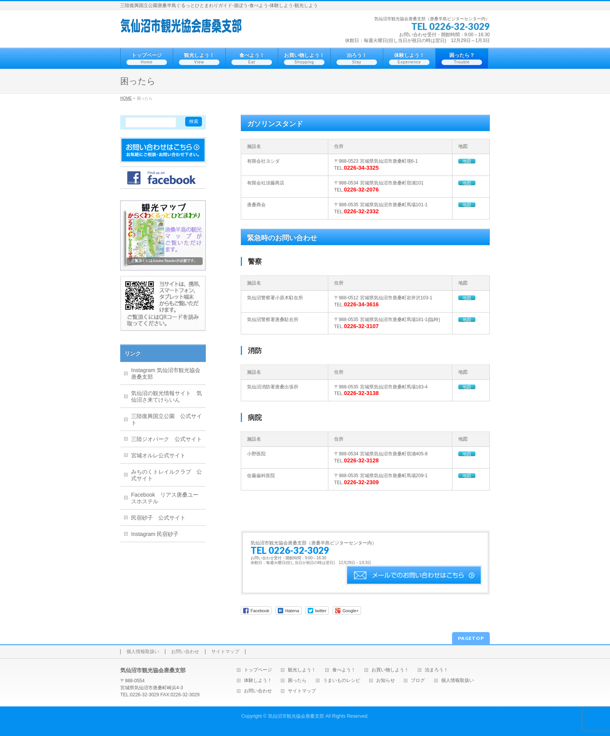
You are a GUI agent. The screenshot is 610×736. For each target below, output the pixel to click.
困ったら (297, 680)
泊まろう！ (436, 670)
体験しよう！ (258, 680)
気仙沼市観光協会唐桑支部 (296, 716)
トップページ (258, 670)
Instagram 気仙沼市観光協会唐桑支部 (165, 373)
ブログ (418, 680)
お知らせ (385, 680)
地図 (467, 161)
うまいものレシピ (341, 680)
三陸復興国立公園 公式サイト (166, 419)
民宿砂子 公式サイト (158, 518)
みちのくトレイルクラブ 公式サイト (166, 475)
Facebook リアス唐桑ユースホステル (164, 498)
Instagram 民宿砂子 (155, 534)
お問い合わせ (185, 651)
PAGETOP (471, 638)
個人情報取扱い (142, 651)
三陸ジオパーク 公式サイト (166, 439)
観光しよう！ (302, 670)
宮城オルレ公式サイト (158, 455)
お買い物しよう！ (390, 670)
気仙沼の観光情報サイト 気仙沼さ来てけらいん (166, 396)
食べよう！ (344, 670)
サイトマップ (225, 651)
